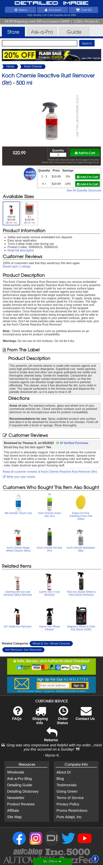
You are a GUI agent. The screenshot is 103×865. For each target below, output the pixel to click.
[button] (95, 859)
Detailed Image (51, 3)
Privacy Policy (68, 804)
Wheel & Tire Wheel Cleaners (51, 643)
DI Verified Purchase (72, 443)
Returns (51, 737)
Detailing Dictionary (23, 791)
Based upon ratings (16, 266)
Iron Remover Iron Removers (23, 649)
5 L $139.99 (29, 213)
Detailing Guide (19, 785)
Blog (60, 779)
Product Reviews (21, 804)
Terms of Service (70, 798)
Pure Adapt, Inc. (70, 817)
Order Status (62, 718)
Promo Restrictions (72, 810)
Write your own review (19, 476)
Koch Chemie (33, 66)
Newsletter (15, 798)
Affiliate (13, 810)
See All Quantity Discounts (84, 190)
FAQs (17, 716)
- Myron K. (51, 755)
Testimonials (67, 785)
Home (10, 66)
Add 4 (87, 184)
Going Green (67, 791)
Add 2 (87, 177)
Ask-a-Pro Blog (19, 779)
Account (52, 9)
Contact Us (85, 716)
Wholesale (15, 772)
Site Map (14, 817)
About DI (64, 772)
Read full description (21, 250)
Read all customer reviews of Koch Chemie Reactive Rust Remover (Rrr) (50, 471)
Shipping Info (40, 718)
